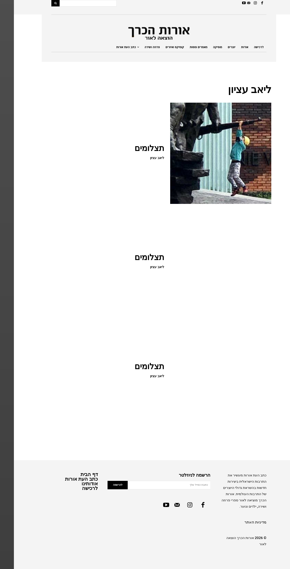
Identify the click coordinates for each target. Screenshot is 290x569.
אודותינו (76, 483)
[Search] (41, 3)
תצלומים (135, 148)
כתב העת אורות (67, 479)
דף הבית (75, 474)
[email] (155, 485)
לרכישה (76, 488)
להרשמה (104, 484)
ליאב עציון (143, 158)
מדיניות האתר (242, 522)
